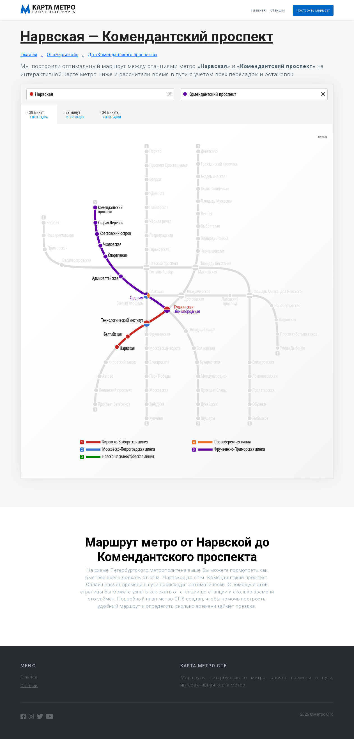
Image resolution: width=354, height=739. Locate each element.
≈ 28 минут (37, 115)
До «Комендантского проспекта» (122, 54)
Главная (258, 10)
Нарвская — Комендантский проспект (146, 36)
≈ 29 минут (73, 115)
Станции (277, 10)
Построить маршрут (313, 10)
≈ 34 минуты (110, 115)
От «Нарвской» (62, 54)
